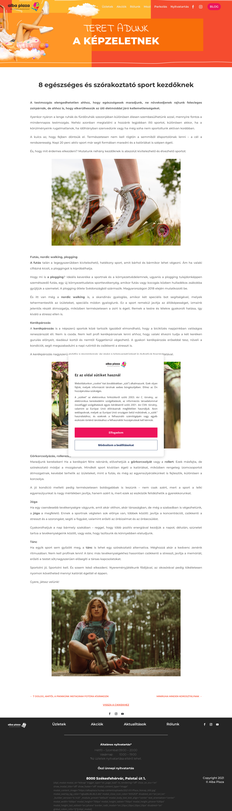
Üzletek (107, 6)
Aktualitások (135, 724)
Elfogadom (116, 432)
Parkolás (160, 6)
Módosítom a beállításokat (116, 445)
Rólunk (135, 6)
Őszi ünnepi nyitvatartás (116, 768)
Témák (90, 6)
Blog (214, 6)
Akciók (121, 6)
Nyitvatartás (180, 6)
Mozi (147, 6)
